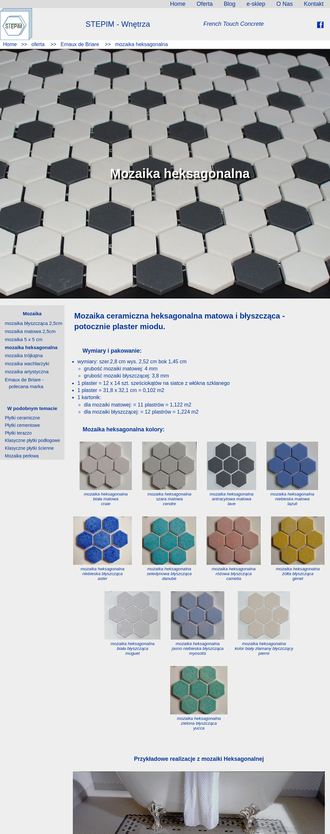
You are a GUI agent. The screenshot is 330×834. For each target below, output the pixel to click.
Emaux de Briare (80, 44)
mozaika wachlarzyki (27, 363)
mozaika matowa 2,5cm (30, 331)
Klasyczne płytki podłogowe (32, 440)
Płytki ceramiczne (22, 417)
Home (9, 44)
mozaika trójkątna (24, 355)
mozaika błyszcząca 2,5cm (33, 323)
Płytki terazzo (18, 433)
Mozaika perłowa (22, 455)
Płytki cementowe (22, 425)
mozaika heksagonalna (141, 44)
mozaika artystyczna (27, 371)
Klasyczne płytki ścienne (29, 448)
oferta (38, 44)
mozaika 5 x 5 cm (24, 339)
